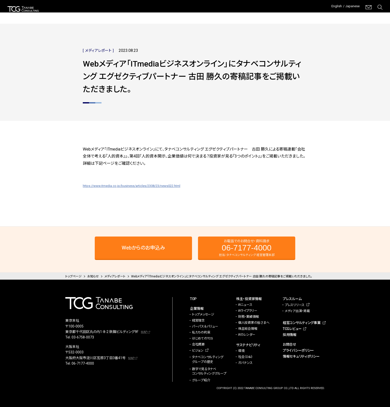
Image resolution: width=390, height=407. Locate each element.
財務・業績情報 (248, 317)
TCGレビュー (343, 15)
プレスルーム (259, 15)
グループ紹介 (201, 380)
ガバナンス (245, 363)
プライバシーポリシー (298, 350)
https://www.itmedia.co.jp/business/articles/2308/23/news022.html (142, 185)
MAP (144, 332)
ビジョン (197, 350)
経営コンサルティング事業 (298, 15)
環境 (241, 351)
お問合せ (289, 344)
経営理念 (198, 320)
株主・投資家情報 (188, 15)
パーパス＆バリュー (205, 326)
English (332, 7)
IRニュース (245, 305)
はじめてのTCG (202, 338)
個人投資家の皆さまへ (253, 323)
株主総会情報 (247, 328)
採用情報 (375, 15)
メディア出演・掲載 (297, 311)
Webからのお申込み (143, 248)
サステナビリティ (225, 15)
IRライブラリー (247, 311)
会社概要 (198, 344)
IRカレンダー (246, 334)
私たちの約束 (201, 332)
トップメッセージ (203, 314)
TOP (193, 299)
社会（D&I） (245, 357)
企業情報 (158, 15)
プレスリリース (294, 305)
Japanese (351, 7)
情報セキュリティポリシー (301, 356)
